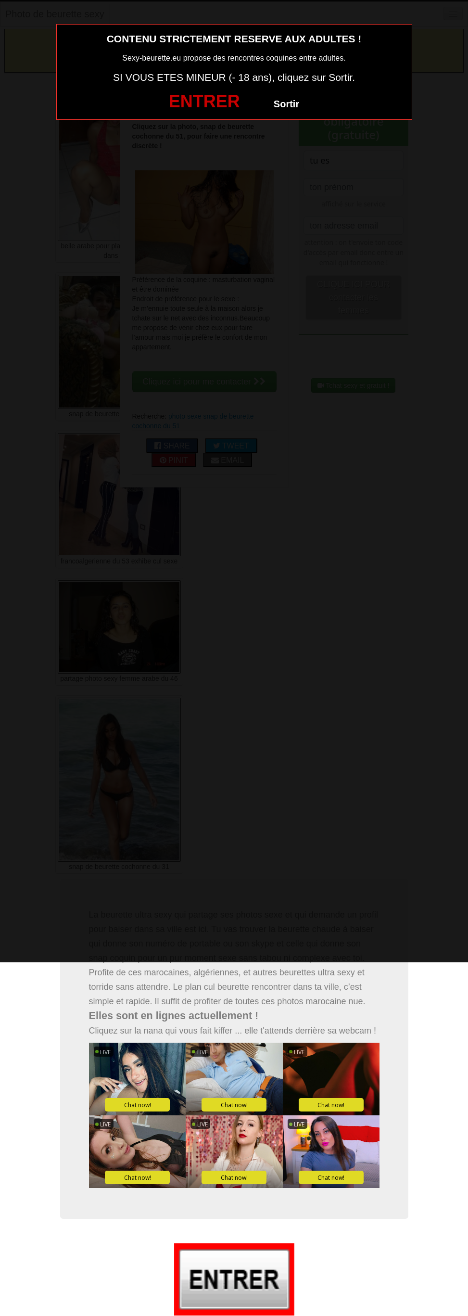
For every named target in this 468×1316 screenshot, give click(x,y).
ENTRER (204, 101)
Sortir (286, 104)
